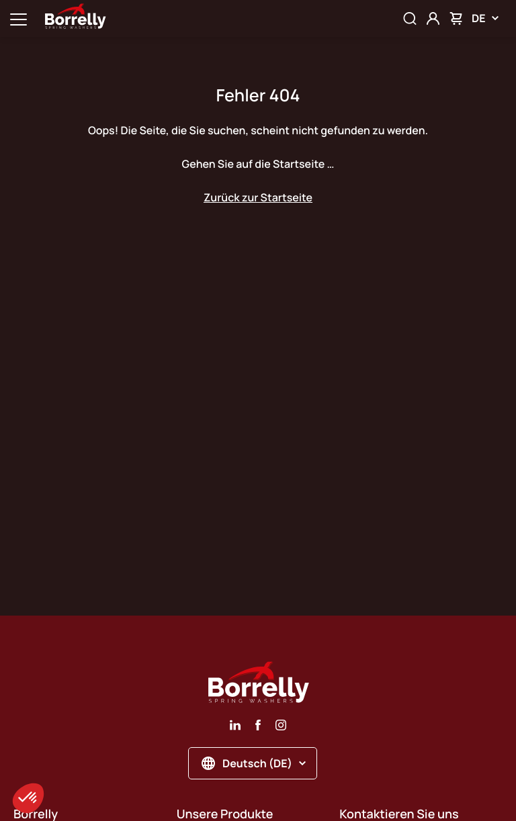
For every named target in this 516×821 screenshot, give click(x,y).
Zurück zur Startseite (258, 197)
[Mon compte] (433, 18)
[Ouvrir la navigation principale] (18, 18)
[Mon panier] (455, 18)
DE (485, 18)
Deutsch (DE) (254, 763)
